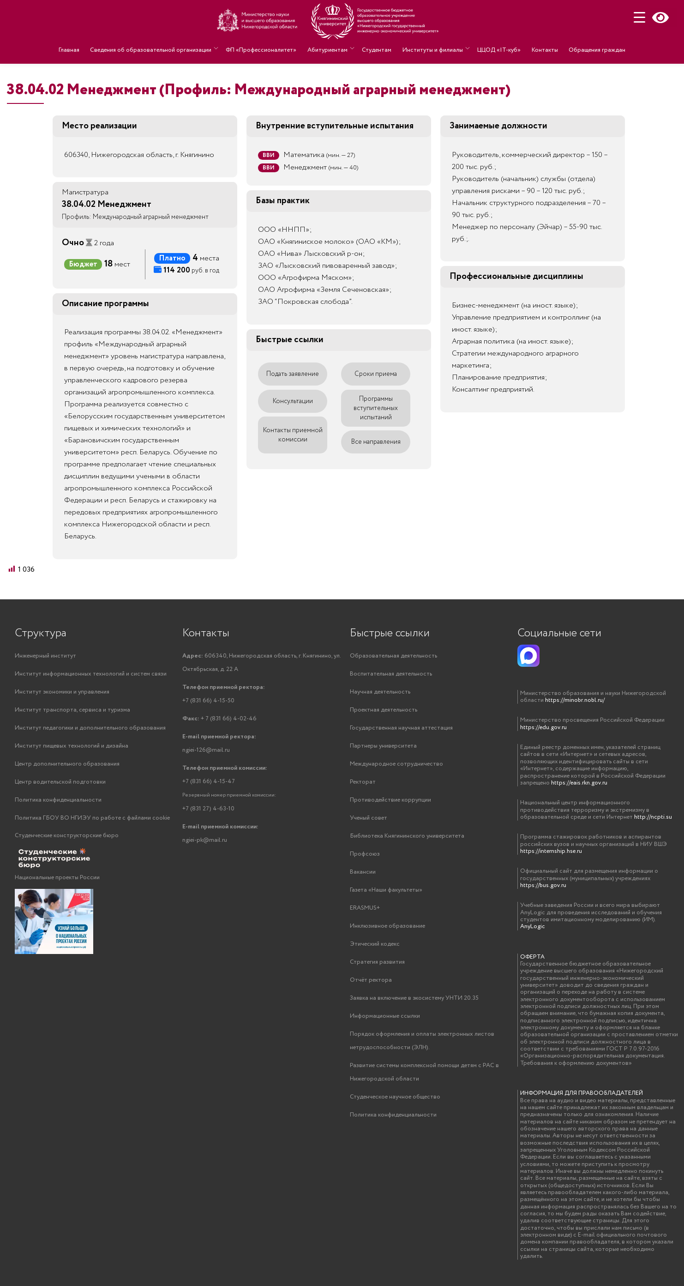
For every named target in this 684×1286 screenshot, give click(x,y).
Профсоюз (365, 854)
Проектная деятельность (383, 710)
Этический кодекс (375, 944)
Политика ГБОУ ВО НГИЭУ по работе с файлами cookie (92, 818)
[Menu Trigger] (639, 17)
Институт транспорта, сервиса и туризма (72, 710)
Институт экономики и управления (62, 692)
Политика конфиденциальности (58, 800)
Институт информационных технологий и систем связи (91, 674)
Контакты (540, 48)
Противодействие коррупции (390, 800)
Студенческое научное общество (395, 1097)
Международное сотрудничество (396, 764)
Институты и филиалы (431, 48)
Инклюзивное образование (387, 926)
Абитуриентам (329, 48)
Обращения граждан (590, 48)
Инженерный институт (45, 656)
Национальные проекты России (57, 877)
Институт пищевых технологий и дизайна (71, 746)
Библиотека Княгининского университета (407, 836)
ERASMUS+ (365, 908)
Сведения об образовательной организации (155, 48)
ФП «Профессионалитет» (265, 48)
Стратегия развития (377, 962)
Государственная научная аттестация (401, 728)
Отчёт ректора (371, 980)
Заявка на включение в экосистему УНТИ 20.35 (414, 998)
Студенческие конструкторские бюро (67, 835)
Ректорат (363, 782)
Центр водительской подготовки (60, 782)
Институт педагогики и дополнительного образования (90, 728)
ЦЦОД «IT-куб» (496, 48)
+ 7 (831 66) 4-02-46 (219, 718)
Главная (76, 48)
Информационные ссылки (385, 1016)
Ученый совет (368, 818)
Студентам (377, 48)
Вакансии (363, 872)
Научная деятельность (380, 692)
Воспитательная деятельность (391, 674)
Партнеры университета (383, 746)
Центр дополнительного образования (67, 764)
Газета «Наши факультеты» (386, 890)
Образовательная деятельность (393, 656)
